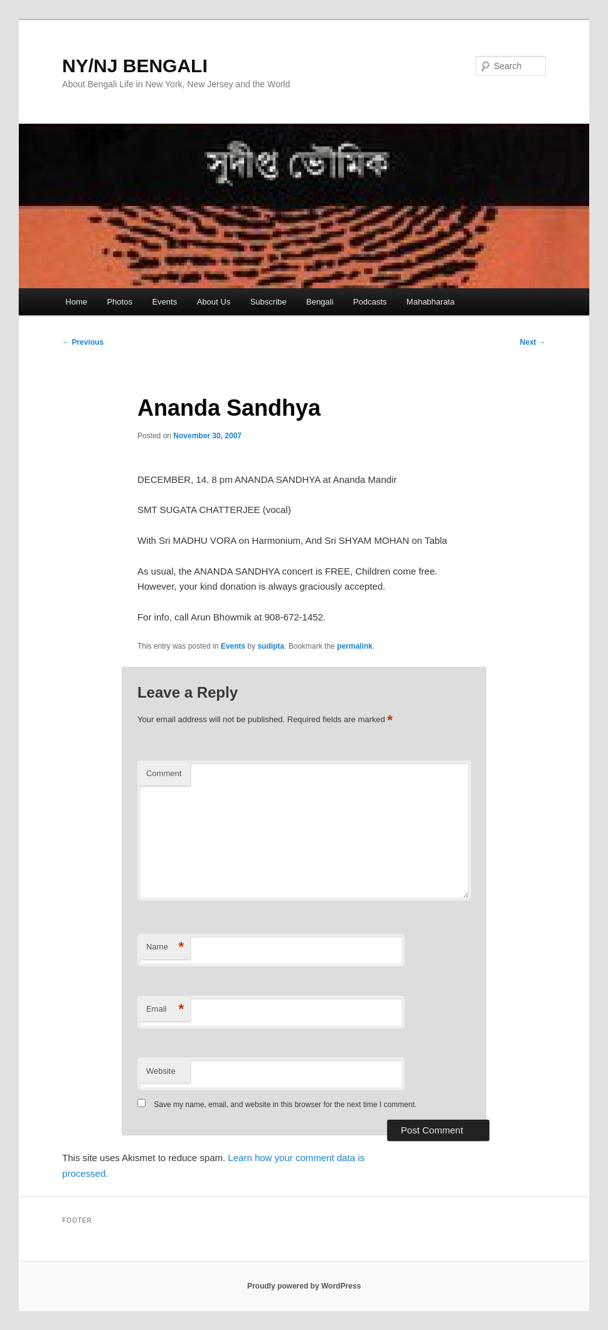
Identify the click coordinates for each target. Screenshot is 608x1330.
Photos (119, 301)
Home (76, 301)
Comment (163, 773)
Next (533, 342)
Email (165, 1009)
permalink (355, 646)
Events (164, 301)
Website (161, 1071)
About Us (213, 301)
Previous (83, 342)
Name (165, 947)
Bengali (319, 301)
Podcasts (370, 301)
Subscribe (268, 301)
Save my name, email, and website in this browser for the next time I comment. (285, 1104)
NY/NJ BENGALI (135, 65)
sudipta (270, 646)
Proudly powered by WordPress (304, 1286)
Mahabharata (431, 301)
